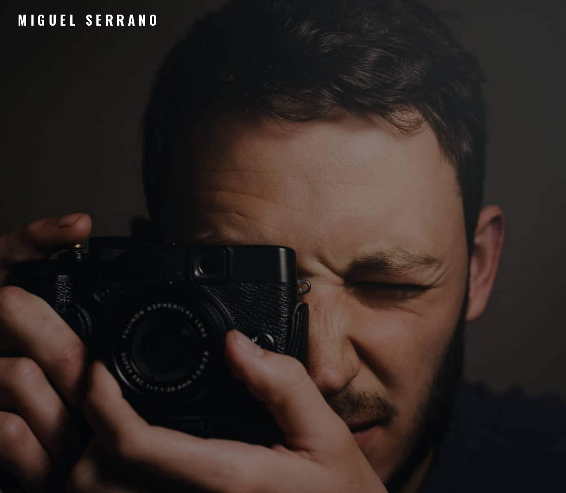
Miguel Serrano (89, 20)
